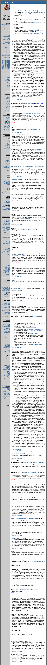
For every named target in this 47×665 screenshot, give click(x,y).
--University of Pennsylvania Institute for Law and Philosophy (6, 228)
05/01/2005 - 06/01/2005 (7, 70)
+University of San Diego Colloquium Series (7, 275)
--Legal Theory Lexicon (7, 30)
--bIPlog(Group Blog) (8, 142)
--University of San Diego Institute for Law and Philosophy (6, 235)
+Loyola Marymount (7, 259)
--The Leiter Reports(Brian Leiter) (7, 101)
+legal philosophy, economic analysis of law (6, 370)
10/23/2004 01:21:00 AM (19, 480)
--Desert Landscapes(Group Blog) (7, 86)
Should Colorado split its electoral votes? (37, 316)
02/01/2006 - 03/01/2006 (7, 73)
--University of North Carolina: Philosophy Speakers (6, 330)
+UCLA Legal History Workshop (6, 269)
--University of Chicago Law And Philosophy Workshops (6, 231)
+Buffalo (9, 243)
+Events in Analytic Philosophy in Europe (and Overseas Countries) (6, 288)
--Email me (8, 27)
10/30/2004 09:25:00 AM (19, 123)
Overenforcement (16, 20)
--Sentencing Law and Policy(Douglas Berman (6, 116)
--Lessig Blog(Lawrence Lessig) (8, 102)
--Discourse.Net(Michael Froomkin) (7, 87)
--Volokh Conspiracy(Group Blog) (7, 121)
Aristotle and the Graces (39, 149)
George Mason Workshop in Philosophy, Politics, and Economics (6, 301)
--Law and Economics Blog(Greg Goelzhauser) (7, 168)
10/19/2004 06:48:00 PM (19, 651)
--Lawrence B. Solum (4, 23)
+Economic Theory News (7, 127)
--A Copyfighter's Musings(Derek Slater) (7, 149)
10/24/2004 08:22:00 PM (19, 347)
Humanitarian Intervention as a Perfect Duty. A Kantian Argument (31, 472)
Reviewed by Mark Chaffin (31, 243)
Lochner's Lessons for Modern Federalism (35, 129)
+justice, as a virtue (7, 369)
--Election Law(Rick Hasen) (8, 90)
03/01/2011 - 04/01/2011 (7, 75)
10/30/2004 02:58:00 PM (19, 111)
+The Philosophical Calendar (6, 289)
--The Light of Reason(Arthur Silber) (7, 179)
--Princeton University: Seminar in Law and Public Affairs (6, 313)
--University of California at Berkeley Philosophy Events (6, 320)
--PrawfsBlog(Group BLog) (8, 78)
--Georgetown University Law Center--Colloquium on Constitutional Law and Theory (6, 213)
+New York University (7, 260)
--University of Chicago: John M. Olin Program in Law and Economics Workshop (6, 233)
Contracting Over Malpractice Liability (38, 295)
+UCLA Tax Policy (8, 270)
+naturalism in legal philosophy (6, 376)
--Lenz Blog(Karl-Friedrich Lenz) (7, 176)
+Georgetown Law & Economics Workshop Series (6, 255)
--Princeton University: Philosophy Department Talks (6, 308)
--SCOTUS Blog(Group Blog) (8, 114)
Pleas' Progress (37, 484)
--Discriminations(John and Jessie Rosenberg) (6, 153)
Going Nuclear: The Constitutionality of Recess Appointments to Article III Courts (6, 58)
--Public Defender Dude (7, 183)
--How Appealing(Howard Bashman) (7, 94)
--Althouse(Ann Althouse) (8, 139)
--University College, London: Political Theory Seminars (6, 316)
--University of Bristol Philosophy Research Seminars (6, 319)
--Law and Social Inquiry (7, 361)
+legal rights (8, 373)
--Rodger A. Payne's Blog (7, 184)
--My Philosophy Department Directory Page (6, 26)
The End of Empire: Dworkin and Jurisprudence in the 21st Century (31, 113)
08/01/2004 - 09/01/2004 (7, 67)
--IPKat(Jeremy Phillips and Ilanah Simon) (6, 167)
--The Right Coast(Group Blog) (8, 113)
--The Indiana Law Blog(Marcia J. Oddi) (7, 164)
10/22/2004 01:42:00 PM (19, 515)
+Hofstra (9, 256)
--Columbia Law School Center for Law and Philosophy (6, 210)
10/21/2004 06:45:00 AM (19, 587)
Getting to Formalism (7, 43)
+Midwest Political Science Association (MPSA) (7, 399)
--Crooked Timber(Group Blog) (8, 83)
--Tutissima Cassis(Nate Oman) (8, 199)
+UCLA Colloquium (7, 268)
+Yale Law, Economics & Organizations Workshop (7, 282)
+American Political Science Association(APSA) (6, 392)
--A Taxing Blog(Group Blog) (8, 189)
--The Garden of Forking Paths (6, 93)
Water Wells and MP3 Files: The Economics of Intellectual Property (6, 44)
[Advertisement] (28, 5)
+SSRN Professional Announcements (7, 293)
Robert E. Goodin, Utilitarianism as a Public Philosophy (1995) (21, 454)
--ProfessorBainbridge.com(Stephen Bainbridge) (7, 108)
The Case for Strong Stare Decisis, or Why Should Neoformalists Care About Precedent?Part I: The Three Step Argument (6, 49)
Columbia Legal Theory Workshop (18, 10)
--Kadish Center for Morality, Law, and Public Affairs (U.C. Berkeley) (6, 216)
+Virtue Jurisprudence (7, 390)
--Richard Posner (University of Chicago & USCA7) (6, 351)
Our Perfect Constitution (35, 327)
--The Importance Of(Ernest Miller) (7, 162)
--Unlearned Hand (8, 200)
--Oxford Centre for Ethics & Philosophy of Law (6, 222)
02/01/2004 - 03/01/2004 (7, 65)
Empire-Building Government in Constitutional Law (36, 30)
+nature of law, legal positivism (6, 378)
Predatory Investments (29, 33)
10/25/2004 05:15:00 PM (19, 290)
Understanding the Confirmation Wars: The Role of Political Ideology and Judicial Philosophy (6, 54)
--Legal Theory (8, 362)
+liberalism (8, 374)
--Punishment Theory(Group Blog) (7, 111)
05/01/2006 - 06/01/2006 (7, 74)
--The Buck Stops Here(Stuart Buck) (7, 146)
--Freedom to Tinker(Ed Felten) (7, 92)
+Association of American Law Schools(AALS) (6, 395)
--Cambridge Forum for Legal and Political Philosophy (6, 209)
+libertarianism (8, 375)
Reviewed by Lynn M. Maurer (17, 236)
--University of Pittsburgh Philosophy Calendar (7, 333)
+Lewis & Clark (8, 258)
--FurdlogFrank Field (8, 159)
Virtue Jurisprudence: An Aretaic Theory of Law (33, 10)
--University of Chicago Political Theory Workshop (6, 323)
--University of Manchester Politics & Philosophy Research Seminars (6, 327)
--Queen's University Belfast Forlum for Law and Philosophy (6, 224)
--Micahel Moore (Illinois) (7, 347)
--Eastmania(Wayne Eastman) (8, 154)
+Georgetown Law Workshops (6, 252)
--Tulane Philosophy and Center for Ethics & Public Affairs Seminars (6, 314)
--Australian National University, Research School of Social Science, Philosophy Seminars (6, 296)
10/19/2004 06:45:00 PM (19, 661)
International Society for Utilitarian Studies (19, 450)
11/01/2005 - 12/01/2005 (7, 72)
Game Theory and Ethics (34, 640)
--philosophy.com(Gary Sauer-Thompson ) (7, 182)
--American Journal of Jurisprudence (7, 357)
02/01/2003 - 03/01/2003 (7, 61)
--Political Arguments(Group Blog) (7, 107)
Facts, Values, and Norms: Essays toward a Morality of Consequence (35, 462)
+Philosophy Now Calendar (7, 290)
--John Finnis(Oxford (5, 343)
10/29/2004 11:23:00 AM (19, 132)
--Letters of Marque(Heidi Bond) (8, 177)
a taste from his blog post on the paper (15, 114)
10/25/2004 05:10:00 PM (19, 300)
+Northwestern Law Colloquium (6, 262)
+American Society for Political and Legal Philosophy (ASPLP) (6, 394)
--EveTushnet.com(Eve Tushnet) (8, 156)
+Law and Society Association (6, 398)
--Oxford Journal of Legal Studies (6, 363)
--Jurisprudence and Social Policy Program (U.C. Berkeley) (6, 215)
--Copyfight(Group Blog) (8, 148)
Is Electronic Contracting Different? (32, 229)
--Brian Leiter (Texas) (7, 346)
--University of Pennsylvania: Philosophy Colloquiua (6, 332)
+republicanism (8, 380)
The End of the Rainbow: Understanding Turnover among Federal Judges (35, 14)
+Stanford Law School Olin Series (6, 267)
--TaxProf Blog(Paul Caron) (8, 119)
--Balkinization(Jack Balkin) (8, 80)
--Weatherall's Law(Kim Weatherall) (8, 202)
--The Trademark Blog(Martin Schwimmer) (7, 195)
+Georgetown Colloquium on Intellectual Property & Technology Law (6, 251)
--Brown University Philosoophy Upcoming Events (6, 299)
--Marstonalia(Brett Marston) (8, 104)
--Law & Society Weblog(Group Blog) (7, 99)
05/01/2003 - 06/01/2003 (7, 62)
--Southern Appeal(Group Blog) (8, 185)
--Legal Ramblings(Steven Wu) (8, 174)
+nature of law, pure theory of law (6, 379)
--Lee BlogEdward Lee (8, 173)
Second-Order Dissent (27, 218)
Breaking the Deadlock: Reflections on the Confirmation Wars (6, 56)
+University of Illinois (7, 257)
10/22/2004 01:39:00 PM (19, 535)
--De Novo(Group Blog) (8, 84)
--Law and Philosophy (7, 360)
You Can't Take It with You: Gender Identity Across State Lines (37, 561)
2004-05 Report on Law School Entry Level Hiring (6, 39)
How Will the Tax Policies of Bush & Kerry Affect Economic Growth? (35, 298)
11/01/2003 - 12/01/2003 (7, 64)
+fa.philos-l (8, 126)
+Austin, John (8, 367)
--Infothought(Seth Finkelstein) (8, 165)
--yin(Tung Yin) (9, 205)
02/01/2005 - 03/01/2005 (7, 69)
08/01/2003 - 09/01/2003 (7, 63)
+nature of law (8, 377)
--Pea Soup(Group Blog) (8, 110)
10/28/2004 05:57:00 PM (19, 202)
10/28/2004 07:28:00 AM (19, 224)
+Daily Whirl (8, 125)
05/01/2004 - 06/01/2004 (7, 66)
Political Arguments (22, 589)
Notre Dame (9, 343)
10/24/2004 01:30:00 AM (19, 458)
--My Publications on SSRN (7, 33)
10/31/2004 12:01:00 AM (19, 99)
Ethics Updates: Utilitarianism (17, 449)
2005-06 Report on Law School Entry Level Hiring (6, 37)
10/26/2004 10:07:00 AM (19, 276)
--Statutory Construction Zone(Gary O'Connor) (6, 117)
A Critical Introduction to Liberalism (6, 388)
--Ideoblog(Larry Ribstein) (8, 161)
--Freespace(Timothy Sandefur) (7, 157)
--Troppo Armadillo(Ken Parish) (8, 196)
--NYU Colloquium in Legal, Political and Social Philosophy (6, 218)
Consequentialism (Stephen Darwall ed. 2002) (19, 453)
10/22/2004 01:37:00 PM (19, 548)
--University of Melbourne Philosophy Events (7, 329)
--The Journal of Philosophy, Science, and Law (6, 359)
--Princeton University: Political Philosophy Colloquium (6, 310)
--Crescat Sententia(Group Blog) (7, 81)
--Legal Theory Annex (7, 28)
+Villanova (8, 279)
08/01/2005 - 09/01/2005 (7, 71)
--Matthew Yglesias (8, 180)
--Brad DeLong (8, 145)
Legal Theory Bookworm (16, 288)
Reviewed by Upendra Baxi (22, 240)
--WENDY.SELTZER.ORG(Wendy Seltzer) (7, 203)
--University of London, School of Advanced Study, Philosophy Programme (6, 326)
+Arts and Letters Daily (7, 123)
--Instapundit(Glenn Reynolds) (8, 96)
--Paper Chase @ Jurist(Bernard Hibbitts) (7, 105)
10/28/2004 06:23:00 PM (19, 176)
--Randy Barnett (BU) (7, 338)
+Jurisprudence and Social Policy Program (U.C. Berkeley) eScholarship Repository (6, 130)
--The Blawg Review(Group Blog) (7, 144)
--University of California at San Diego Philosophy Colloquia (6, 322)
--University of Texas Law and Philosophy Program (6, 236)
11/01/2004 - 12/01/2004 (7, 68)
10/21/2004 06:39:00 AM (19, 593)
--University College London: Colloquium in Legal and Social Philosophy (6, 230)
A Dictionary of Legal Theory (30, 103)
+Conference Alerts (7, 124)
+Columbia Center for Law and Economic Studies (6, 244)
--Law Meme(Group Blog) (8, 171)
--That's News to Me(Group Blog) (7, 190)
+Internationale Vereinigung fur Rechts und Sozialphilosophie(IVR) (6, 397)
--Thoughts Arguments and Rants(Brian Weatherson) (6, 192)
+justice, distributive (7, 368)
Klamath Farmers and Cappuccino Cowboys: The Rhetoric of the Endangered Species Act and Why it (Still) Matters (28, 518)
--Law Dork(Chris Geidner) (8, 170)
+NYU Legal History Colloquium (6, 261)
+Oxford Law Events (7, 263)
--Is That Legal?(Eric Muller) (8, 98)
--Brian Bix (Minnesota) (7, 339)
